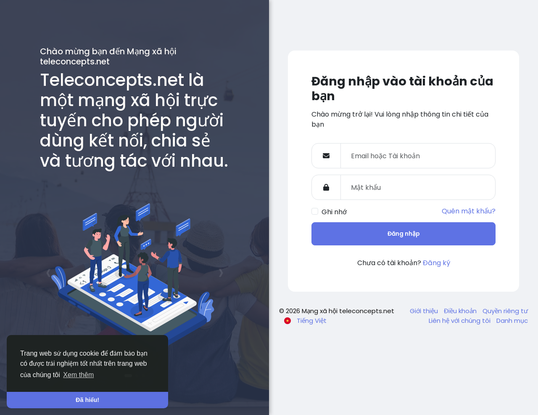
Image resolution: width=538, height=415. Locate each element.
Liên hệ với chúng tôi (460, 320)
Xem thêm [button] (78, 374)
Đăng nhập (404, 233)
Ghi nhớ (334, 212)
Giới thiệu (425, 310)
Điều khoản (461, 310)
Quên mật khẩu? (469, 211)
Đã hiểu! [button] (87, 399)
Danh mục (512, 320)
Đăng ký (436, 263)
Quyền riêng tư (505, 310)
